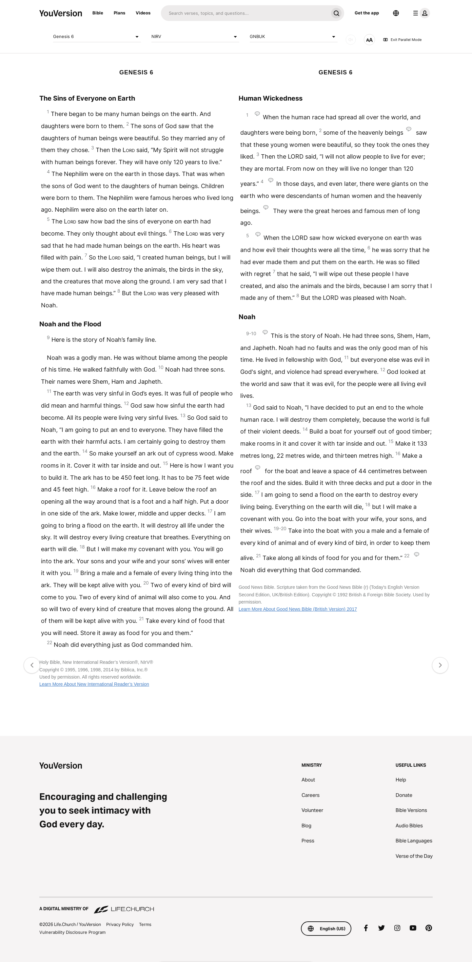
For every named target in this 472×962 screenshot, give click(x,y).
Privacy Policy (120, 924)
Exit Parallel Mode (402, 39)
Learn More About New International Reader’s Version (94, 684)
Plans (119, 12)
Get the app (367, 12)
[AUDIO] (350, 39)
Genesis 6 (97, 37)
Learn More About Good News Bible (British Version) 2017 (298, 609)
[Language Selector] (396, 13)
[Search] (244, 13)
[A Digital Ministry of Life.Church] (236, 906)
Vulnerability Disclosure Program (72, 932)
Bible (97, 12)
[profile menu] (420, 13)
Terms (145, 924)
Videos (143, 12)
